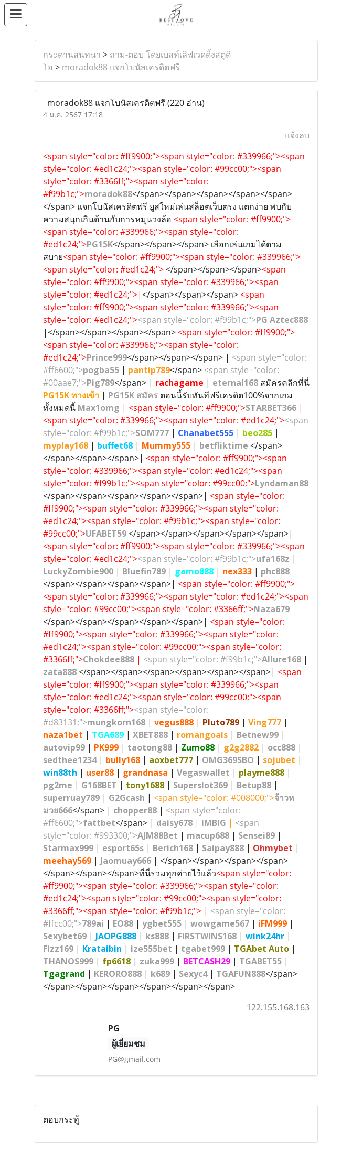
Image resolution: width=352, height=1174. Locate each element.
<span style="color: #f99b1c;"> (222, 319)
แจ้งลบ (297, 135)
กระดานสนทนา (72, 54)
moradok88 (108, 194)
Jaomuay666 (125, 860)
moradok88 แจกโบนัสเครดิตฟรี (121, 67)
